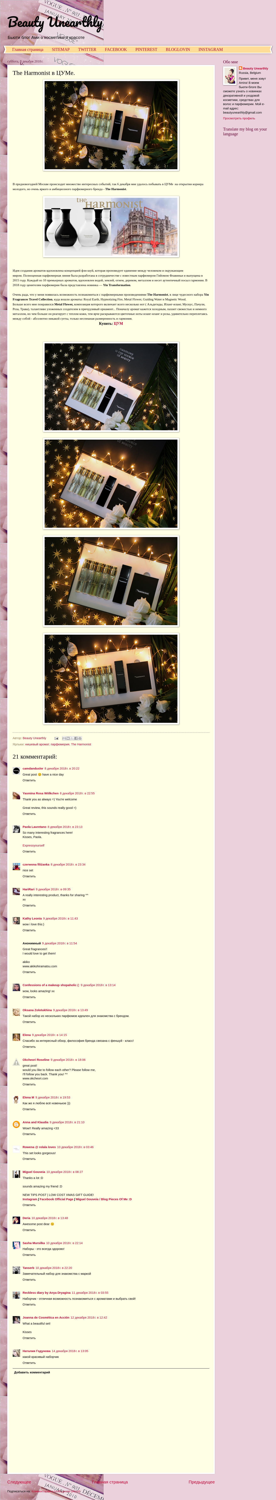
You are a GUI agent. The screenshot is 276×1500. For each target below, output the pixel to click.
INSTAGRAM (211, 49)
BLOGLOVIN (178, 49)
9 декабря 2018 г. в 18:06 (68, 1059)
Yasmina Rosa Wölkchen (41, 793)
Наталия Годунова (36, 1351)
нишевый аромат (37, 744)
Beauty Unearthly (54, 21)
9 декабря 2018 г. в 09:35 (53, 889)
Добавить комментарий (32, 1372)
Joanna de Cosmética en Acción (46, 1317)
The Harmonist (81, 744)
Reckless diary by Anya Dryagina (47, 1292)
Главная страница (27, 49)
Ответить (29, 780)
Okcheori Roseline (36, 1059)
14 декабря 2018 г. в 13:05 (70, 1351)
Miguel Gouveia (34, 1172)
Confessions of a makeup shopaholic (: (51, 985)
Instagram (30, 1199)
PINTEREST (147, 49)
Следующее (19, 1482)
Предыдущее (202, 1482)
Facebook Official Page (56, 1199)
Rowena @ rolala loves (39, 1147)
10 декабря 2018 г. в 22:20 (53, 1268)
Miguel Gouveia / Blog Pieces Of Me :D (104, 1199)
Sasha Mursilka (34, 1243)
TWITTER (87, 49)
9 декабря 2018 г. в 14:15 (49, 1035)
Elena (27, 1035)
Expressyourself (33, 845)
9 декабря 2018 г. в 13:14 (98, 985)
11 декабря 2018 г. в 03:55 (90, 1292)
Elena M (28, 1097)
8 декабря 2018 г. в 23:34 (68, 864)
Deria (26, 1218)
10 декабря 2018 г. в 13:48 (50, 1218)
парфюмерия (60, 744)
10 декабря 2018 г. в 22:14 (64, 1243)
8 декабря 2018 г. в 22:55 (77, 793)
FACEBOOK (116, 49)
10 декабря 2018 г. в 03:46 (75, 1147)
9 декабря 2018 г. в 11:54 (59, 943)
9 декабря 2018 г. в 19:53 (52, 1097)
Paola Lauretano (34, 827)
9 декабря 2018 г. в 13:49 (70, 1010)
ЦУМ (118, 323)
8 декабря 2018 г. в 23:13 (65, 827)
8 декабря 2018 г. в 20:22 (62, 768)
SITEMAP (61, 49)
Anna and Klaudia (35, 1122)
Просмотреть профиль (239, 118)
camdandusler (33, 768)
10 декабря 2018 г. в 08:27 (64, 1172)
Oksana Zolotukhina (37, 1010)
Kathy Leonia (32, 918)
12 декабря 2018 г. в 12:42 (89, 1317)
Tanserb (28, 1268)
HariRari (28, 889)
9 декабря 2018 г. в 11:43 (60, 918)
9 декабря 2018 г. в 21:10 (67, 1122)
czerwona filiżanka (36, 864)
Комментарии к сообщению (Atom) (56, 1491)
